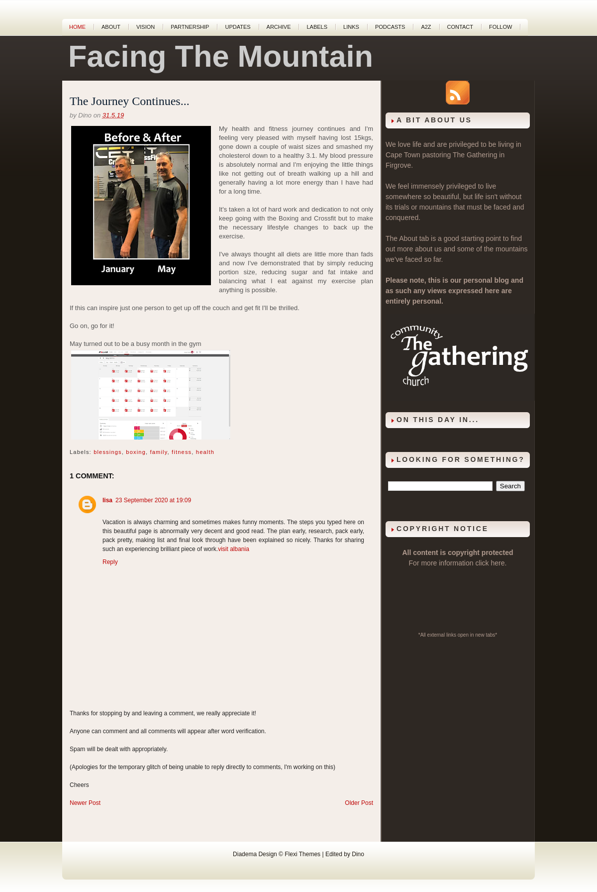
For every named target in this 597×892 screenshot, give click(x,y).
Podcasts (390, 27)
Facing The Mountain (220, 56)
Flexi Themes (302, 854)
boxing (136, 452)
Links (351, 27)
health (205, 452)
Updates (237, 27)
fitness (182, 452)
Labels (316, 27)
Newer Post (85, 802)
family (158, 452)
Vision (145, 27)
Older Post (359, 802)
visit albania (233, 549)
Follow (500, 27)
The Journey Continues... (130, 101)
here (498, 563)
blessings (108, 452)
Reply (110, 561)
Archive (279, 27)
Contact (460, 27)
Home (77, 27)
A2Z (426, 27)
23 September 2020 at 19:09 (153, 500)
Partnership (190, 27)
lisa (107, 500)
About (110, 27)
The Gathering (475, 155)
